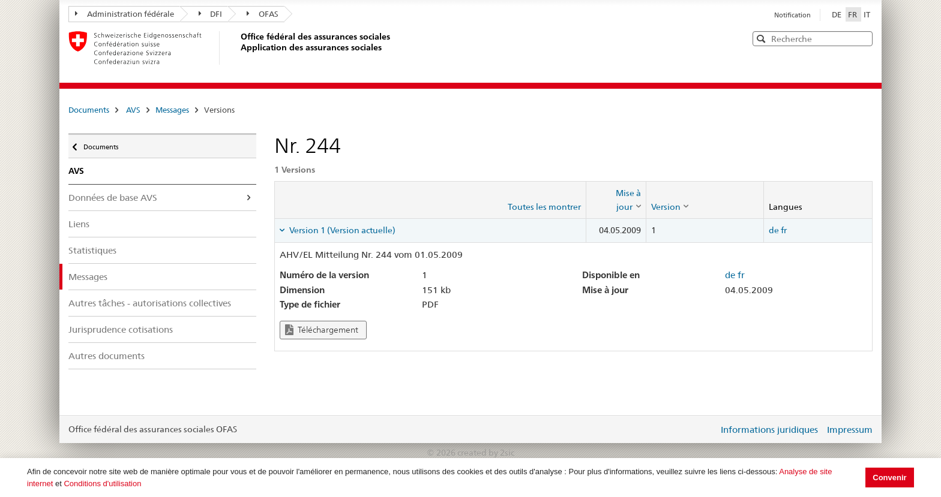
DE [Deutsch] (837, 14)
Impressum (850, 429)
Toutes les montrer (544, 207)
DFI (211, 14)
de (774, 230)
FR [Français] (853, 14)
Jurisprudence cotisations (120, 329)
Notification (792, 15)
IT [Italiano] (867, 14)
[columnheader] (616, 200)
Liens (78, 224)
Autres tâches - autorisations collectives (149, 303)
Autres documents (106, 356)
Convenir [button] (889, 477)
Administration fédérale (124, 14)
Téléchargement (321, 330)
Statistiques (92, 250)
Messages (172, 110)
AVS (133, 110)
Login (707, 429)
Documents (88, 110)
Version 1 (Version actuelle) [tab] (341, 230)
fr (784, 230)
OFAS (262, 14)
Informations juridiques (769, 429)
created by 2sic (485, 452)
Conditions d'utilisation (102, 483)
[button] (862, 38)
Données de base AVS (112, 197)
